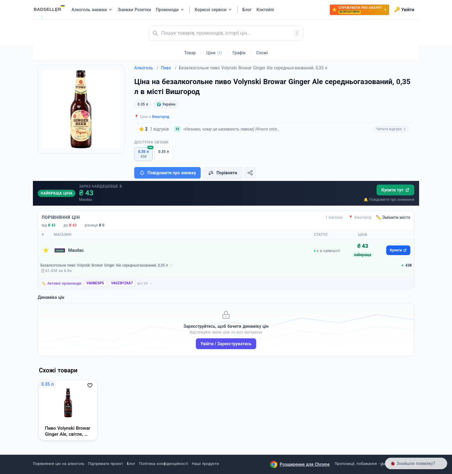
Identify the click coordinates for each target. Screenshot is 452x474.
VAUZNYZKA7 (122, 283)
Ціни (214, 52)
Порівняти (222, 173)
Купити (398, 250)
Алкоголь (146, 67)
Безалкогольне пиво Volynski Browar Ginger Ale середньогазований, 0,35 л (104, 265)
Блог (131, 463)
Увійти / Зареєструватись (226, 343)
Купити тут (395, 190)
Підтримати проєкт (105, 463)
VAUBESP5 (95, 283)
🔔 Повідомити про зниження (389, 200)
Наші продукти (205, 463)
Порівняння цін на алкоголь (58, 463)
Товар (190, 52)
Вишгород (160, 117)
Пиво (169, 67)
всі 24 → (144, 283)
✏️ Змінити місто (393, 217)
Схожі (262, 52)
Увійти (404, 9)
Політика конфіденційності (163, 463)
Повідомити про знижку (167, 173)
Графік (239, 52)
